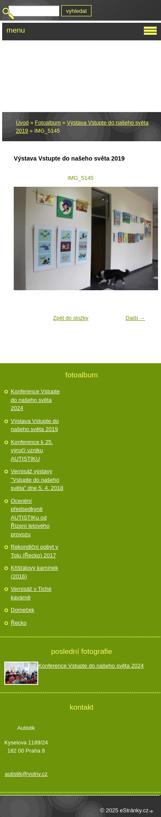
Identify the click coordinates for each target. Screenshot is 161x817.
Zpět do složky (70, 318)
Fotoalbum (48, 122)
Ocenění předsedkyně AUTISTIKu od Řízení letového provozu (30, 518)
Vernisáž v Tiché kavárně (31, 593)
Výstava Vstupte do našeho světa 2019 (35, 425)
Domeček (22, 610)
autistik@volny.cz (26, 774)
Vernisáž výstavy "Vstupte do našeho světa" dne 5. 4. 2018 (37, 479)
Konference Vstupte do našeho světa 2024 (35, 399)
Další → (135, 318)
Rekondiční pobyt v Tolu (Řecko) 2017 (34, 551)
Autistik (40, 51)
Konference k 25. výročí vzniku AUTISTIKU (32, 450)
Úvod (22, 122)
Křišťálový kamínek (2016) (34, 572)
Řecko (19, 623)
